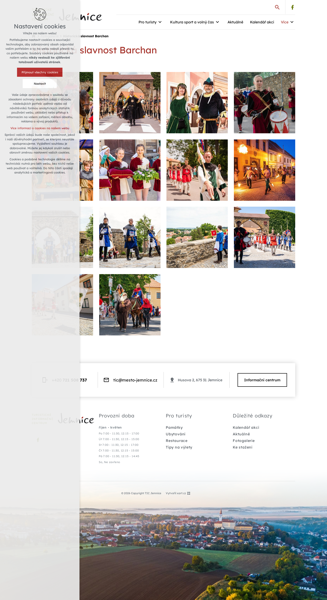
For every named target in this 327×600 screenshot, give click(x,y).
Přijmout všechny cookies (39, 72)
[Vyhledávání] (277, 7)
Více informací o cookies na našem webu (39, 128)
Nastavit (39, 83)
